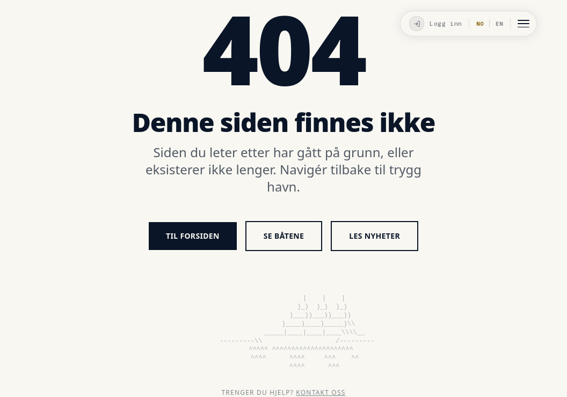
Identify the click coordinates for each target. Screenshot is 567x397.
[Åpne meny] (523, 23)
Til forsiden (193, 236)
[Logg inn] (434, 23)
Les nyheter (374, 236)
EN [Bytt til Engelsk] (499, 23)
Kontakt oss (320, 392)
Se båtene (284, 236)
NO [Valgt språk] (480, 23)
